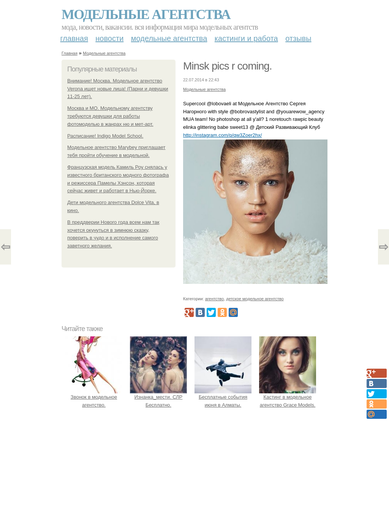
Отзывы (298, 38)
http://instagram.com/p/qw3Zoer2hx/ (222, 135)
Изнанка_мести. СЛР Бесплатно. (158, 397)
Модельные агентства (146, 14)
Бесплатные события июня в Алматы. (222, 397)
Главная (74, 38)
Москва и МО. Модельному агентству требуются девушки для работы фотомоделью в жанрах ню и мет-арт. (110, 116)
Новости (109, 38)
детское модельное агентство (254, 298)
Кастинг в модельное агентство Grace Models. (287, 397)
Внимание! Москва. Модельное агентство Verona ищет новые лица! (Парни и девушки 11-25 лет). (117, 89)
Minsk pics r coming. (227, 66)
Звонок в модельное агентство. (93, 397)
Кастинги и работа (246, 38)
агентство (214, 298)
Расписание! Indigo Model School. (105, 136)
